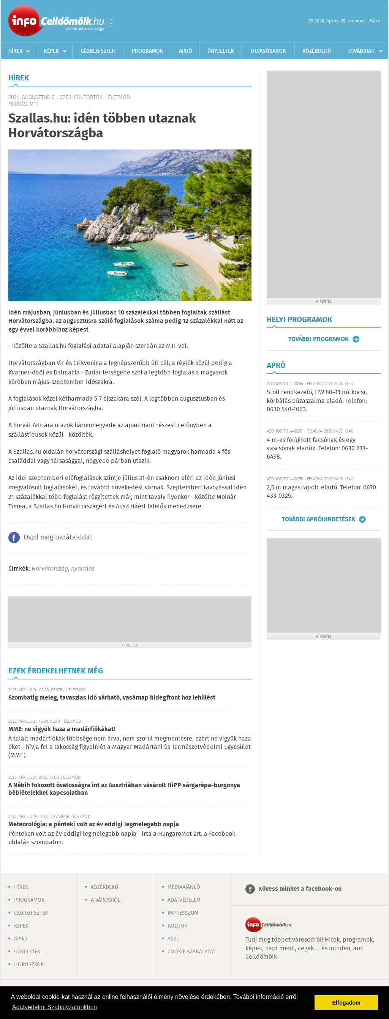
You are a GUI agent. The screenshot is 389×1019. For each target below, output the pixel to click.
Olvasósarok (268, 51)
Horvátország (50, 569)
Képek (51, 51)
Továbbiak (361, 51)
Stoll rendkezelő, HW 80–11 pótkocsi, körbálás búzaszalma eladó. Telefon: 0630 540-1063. (317, 401)
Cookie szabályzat (191, 952)
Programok (147, 51)
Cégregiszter (98, 51)
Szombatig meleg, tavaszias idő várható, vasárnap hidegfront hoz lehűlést (111, 698)
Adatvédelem (184, 900)
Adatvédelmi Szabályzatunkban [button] (54, 1007)
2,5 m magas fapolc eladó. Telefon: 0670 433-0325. (321, 492)
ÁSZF (173, 939)
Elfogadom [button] (346, 1003)
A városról (105, 900)
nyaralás (83, 569)
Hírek (15, 51)
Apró (185, 51)
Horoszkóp (29, 965)
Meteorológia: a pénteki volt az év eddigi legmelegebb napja (93, 824)
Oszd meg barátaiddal (58, 537)
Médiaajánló (184, 887)
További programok (318, 339)
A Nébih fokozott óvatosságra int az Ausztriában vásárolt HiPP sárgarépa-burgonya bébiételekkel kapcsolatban (124, 789)
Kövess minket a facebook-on (300, 889)
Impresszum (183, 913)
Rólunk (177, 926)
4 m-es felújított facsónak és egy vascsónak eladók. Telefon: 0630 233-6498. (317, 449)
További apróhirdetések (318, 519)
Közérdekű (316, 51)
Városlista (111, 22)
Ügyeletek (220, 51)
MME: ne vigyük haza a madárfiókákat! (61, 729)
